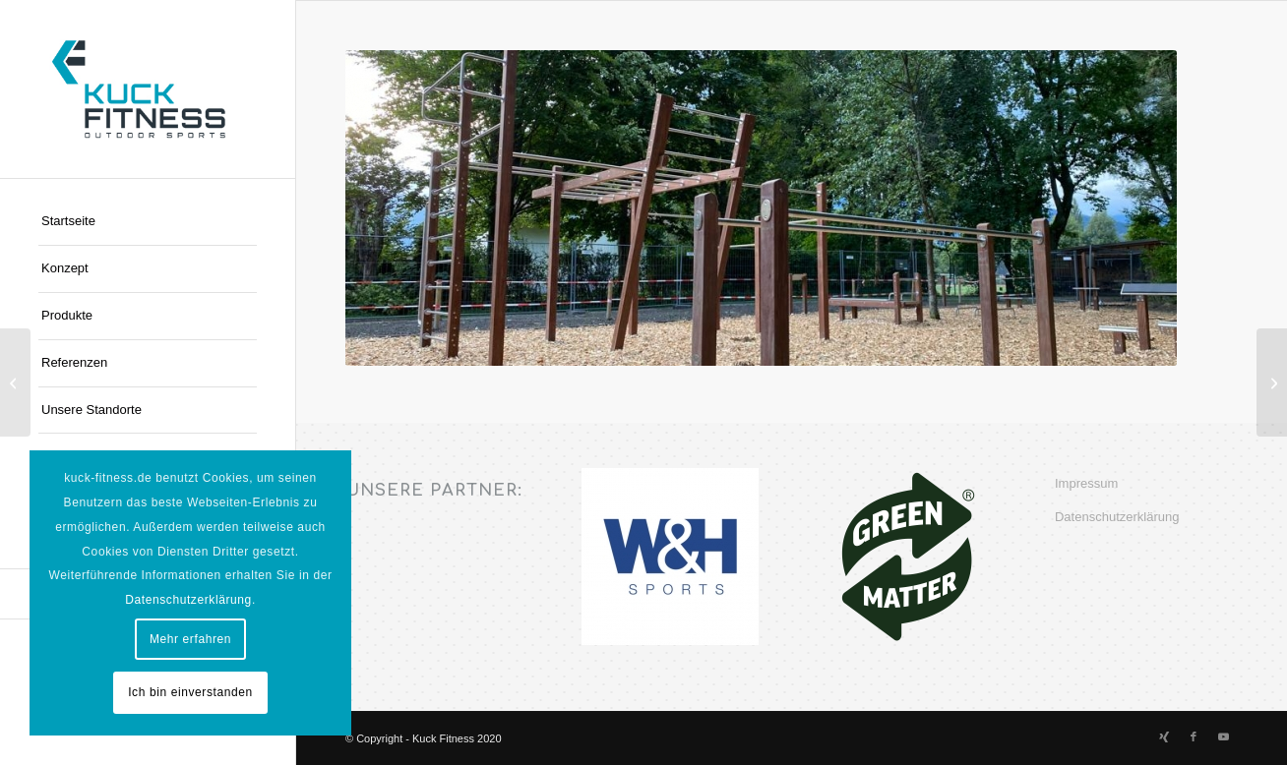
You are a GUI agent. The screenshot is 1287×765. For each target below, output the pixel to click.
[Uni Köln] (15, 382)
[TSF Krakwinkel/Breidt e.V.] (1271, 382)
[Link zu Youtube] (1223, 736)
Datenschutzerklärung (1117, 516)
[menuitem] (147, 222)
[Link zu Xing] (1164, 736)
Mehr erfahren (190, 639)
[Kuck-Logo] (147, 89)
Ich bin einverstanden (190, 692)
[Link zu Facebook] (1193, 736)
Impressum (1086, 483)
